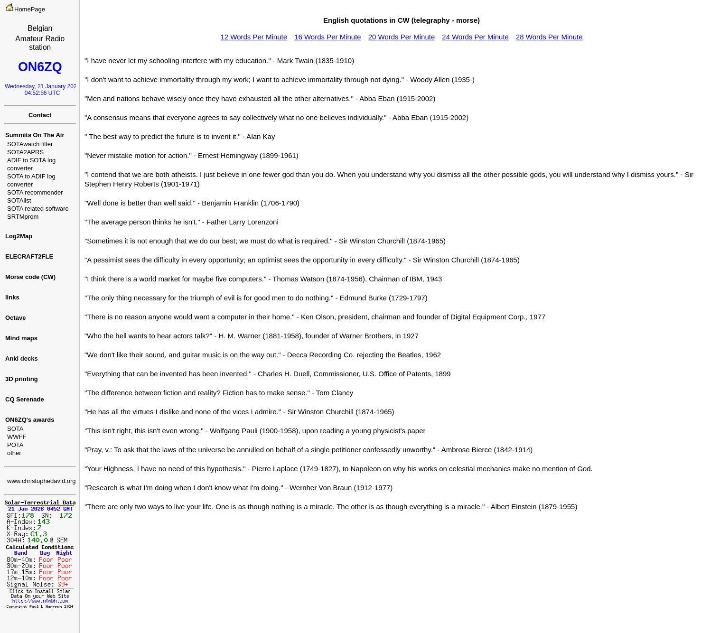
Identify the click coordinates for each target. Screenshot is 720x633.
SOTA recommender (35, 192)
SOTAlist (19, 200)
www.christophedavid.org (41, 480)
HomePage (29, 9)
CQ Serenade (24, 399)
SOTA (15, 428)
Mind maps (21, 338)
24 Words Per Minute (475, 37)
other (14, 452)
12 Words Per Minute (253, 37)
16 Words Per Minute (327, 37)
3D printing (21, 378)
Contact (39, 115)
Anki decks (21, 358)
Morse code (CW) (30, 276)
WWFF (16, 436)
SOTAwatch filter (30, 144)
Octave (15, 317)
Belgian (40, 28)
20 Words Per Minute (401, 37)
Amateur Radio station (40, 43)
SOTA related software (38, 208)
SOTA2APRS (25, 152)
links (12, 297)
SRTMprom (22, 216)
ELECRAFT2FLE (29, 256)
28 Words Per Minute (549, 37)
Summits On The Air (34, 135)
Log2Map (18, 236)
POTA (15, 444)
